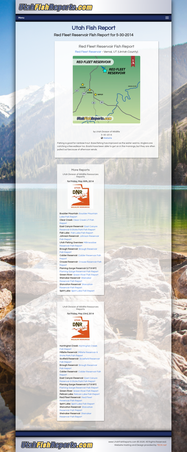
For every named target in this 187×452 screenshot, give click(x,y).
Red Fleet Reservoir (88, 51)
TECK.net (162, 445)
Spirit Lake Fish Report (82, 291)
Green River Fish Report (85, 275)
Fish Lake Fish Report (82, 233)
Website (107, 138)
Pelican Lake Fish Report (87, 394)
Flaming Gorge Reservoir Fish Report (79, 271)
